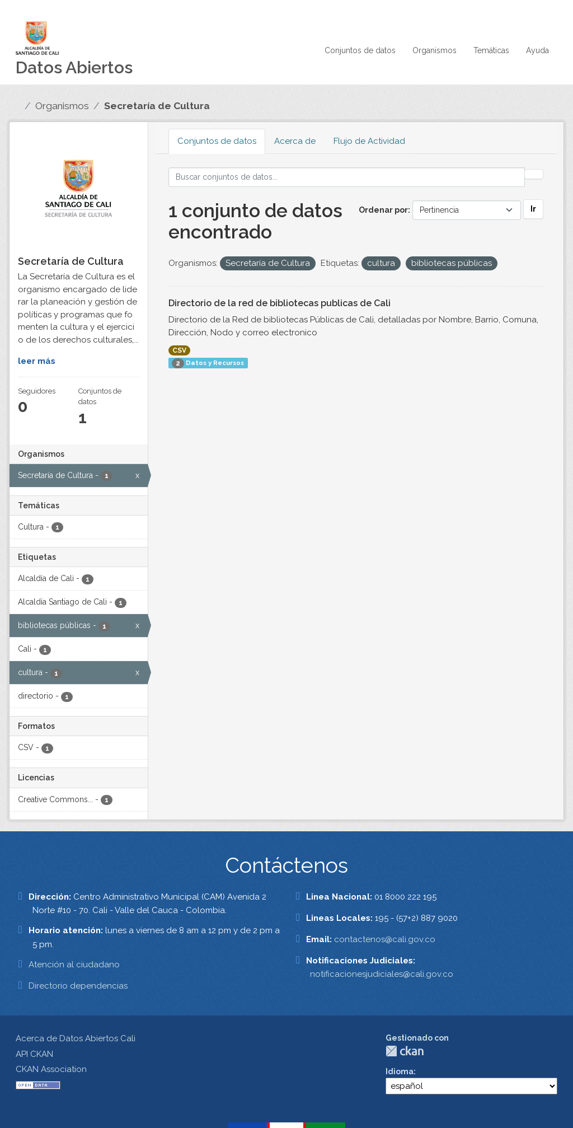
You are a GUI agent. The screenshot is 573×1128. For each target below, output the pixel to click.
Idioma (400, 1071)
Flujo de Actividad (369, 141)
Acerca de (295, 141)
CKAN (405, 1051)
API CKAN (34, 1054)
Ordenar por (383, 209)
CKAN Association (51, 1069)
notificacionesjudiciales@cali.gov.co (381, 974)
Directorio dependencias (78, 986)
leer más (36, 361)
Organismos (434, 50)
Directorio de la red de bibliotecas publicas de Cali (279, 303)
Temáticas (491, 50)
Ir (533, 208)
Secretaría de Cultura (157, 105)
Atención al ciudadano (74, 964)
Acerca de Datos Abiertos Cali (75, 1038)
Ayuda (537, 50)
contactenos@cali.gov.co (384, 939)
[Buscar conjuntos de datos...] (346, 177)
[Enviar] (533, 174)
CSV (179, 350)
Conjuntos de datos (360, 50)
